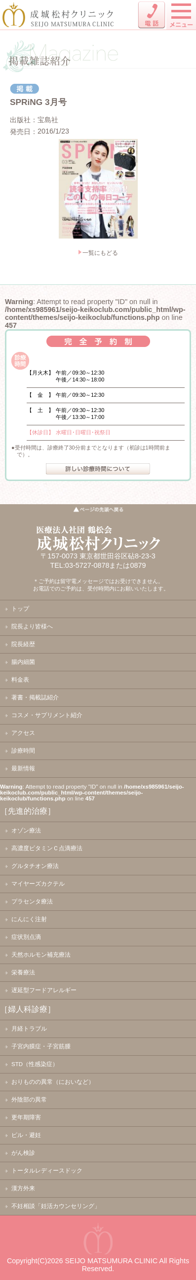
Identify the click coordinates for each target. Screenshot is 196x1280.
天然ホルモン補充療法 (41, 955)
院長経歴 (23, 644)
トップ (20, 609)
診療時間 (23, 751)
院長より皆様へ (32, 626)
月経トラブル (29, 1029)
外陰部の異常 (29, 1100)
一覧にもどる (100, 253)
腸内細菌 (23, 662)
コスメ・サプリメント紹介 (46, 715)
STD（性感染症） (34, 1064)
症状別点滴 (26, 937)
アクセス (23, 733)
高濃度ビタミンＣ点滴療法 (46, 848)
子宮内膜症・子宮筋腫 (41, 1046)
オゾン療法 (26, 830)
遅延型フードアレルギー (44, 990)
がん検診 (23, 1153)
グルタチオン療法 (35, 866)
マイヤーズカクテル (38, 884)
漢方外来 (23, 1188)
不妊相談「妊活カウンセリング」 (55, 1206)
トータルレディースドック (46, 1171)
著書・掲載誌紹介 (35, 697)
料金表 (20, 680)
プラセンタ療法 (32, 901)
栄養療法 (23, 972)
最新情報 (23, 768)
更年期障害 (26, 1117)
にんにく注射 (29, 919)
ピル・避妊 (26, 1135)
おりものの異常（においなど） (52, 1082)
